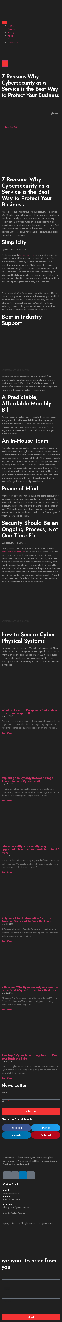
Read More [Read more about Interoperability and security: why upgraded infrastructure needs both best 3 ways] (7, 872)
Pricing (11, 32)
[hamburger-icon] (4, 22)
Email (4, 1101)
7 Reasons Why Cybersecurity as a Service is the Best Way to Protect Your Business (30, 988)
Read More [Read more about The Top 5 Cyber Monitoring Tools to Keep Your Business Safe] (7, 1078)
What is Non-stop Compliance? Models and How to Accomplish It (31, 711)
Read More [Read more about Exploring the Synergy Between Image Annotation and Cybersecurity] (7, 800)
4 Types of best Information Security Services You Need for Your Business (26, 919)
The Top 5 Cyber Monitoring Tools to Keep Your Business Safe (30, 1057)
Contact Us (13, 42)
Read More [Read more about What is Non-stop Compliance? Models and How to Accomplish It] (7, 732)
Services (11, 29)
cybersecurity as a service (13, 551)
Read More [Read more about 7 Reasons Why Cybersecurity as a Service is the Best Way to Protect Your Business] (7, 1009)
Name (4, 1092)
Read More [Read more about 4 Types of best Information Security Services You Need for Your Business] (7, 941)
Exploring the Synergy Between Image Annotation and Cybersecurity (27, 779)
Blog (10, 39)
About (10, 35)
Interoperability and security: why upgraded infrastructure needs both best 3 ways (30, 849)
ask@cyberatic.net (11, 1193)
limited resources (27, 255)
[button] (16, 1127)
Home (11, 25)
